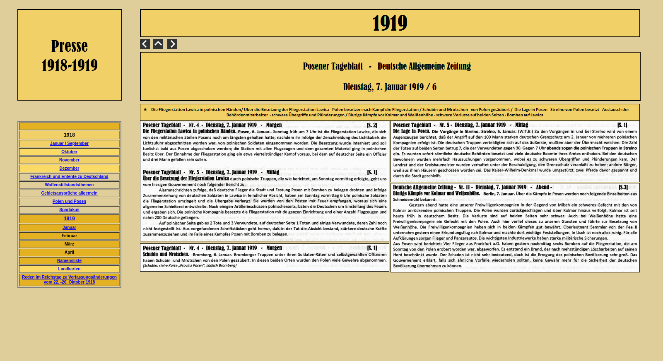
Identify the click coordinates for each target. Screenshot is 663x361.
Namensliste (69, 260)
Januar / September (69, 143)
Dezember (70, 168)
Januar (69, 227)
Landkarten (69, 269)
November (69, 160)
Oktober (69, 151)
